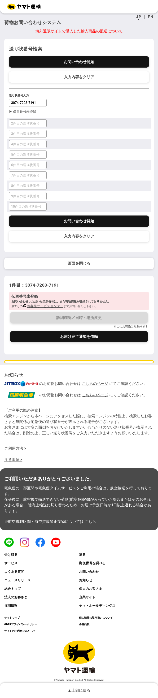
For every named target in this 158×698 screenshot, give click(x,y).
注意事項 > (13, 459)
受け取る (11, 554)
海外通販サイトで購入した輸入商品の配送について (79, 31)
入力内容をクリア (79, 77)
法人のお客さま (15, 597)
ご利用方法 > (15, 448)
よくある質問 (14, 571)
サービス (11, 563)
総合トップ (12, 588)
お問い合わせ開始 (79, 62)
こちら (90, 521)
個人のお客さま (90, 588)
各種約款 (84, 624)
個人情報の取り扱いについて (96, 617)
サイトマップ (12, 617)
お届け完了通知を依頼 (79, 336)
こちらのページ (95, 383)
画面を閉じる (79, 263)
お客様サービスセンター (45, 306)
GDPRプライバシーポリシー (20, 624)
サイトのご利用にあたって (19, 631)
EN (151, 17)
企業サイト (87, 597)
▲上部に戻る (79, 690)
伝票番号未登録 (22, 111)
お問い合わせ (89, 571)
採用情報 (11, 606)
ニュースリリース (17, 580)
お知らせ (85, 580)
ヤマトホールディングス (97, 606)
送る (82, 554)
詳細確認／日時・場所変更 (79, 317)
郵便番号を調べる (92, 563)
